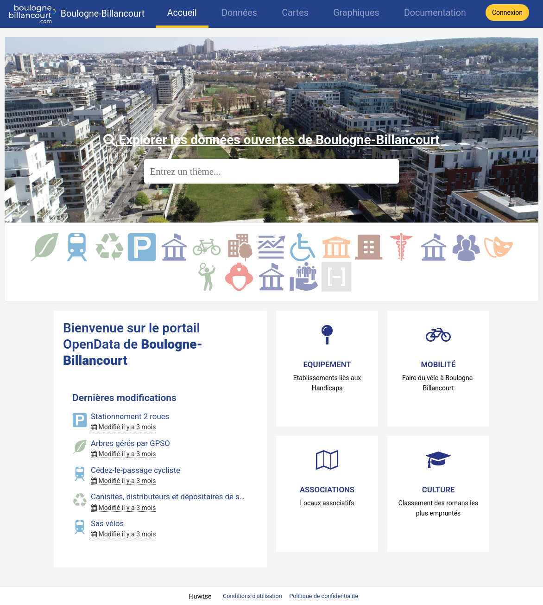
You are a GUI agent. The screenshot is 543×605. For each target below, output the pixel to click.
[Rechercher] (271, 171)
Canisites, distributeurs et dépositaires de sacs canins (184, 496)
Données (239, 12)
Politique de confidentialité (323, 595)
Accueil (182, 12)
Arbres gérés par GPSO (130, 443)
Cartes (295, 12)
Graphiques (356, 12)
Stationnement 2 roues (130, 416)
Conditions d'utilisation (253, 595)
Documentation (435, 12)
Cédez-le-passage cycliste (135, 470)
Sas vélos (107, 523)
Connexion (507, 12)
